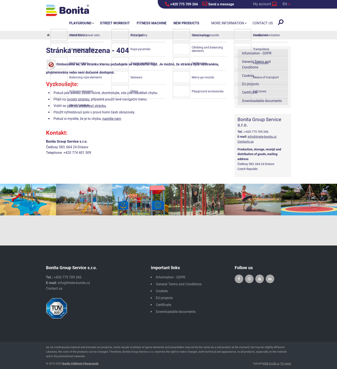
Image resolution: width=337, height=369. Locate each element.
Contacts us (245, 141)
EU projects (250, 84)
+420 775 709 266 (181, 4)
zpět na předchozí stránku (86, 106)
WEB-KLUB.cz (270, 363)
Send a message (218, 3)
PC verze (285, 363)
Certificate (249, 92)
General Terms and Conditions (256, 64)
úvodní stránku (78, 99)
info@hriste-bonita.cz (262, 136)
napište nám (111, 119)
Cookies (248, 76)
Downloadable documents (262, 101)
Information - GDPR (256, 53)
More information (227, 23)
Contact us (54, 288)
